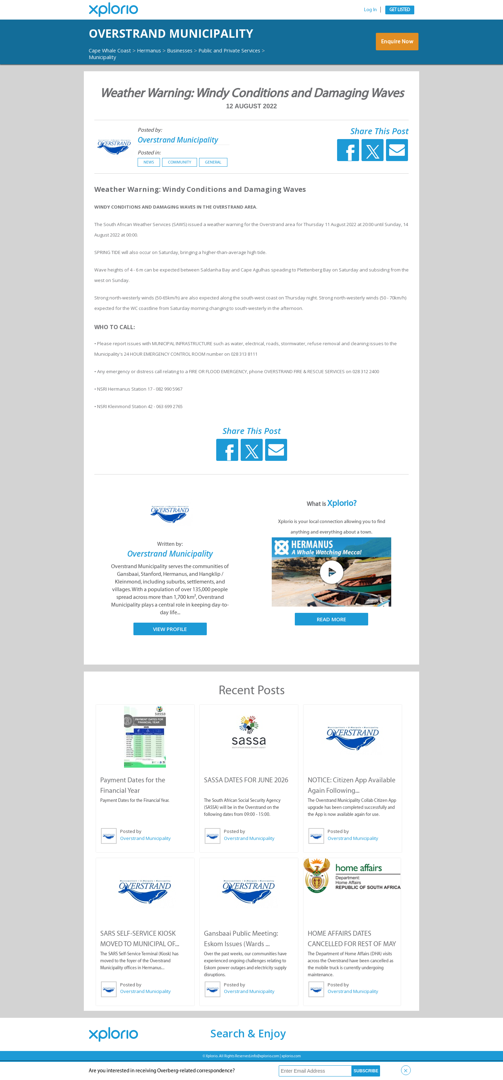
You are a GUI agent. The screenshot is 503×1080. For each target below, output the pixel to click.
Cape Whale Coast (112, 69)
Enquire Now (396, 53)
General (213, 181)
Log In (370, 10)
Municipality (180, 76)
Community (179, 181)
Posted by (130, 850)
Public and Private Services (123, 76)
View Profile (170, 648)
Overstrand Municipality (140, 43)
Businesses (190, 69)
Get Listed (399, 9)
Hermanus (156, 69)
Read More (331, 638)
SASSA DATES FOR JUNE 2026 (246, 799)
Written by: (170, 563)
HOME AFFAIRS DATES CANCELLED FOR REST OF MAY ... (352, 962)
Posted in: (149, 172)
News (149, 181)
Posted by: (150, 149)
